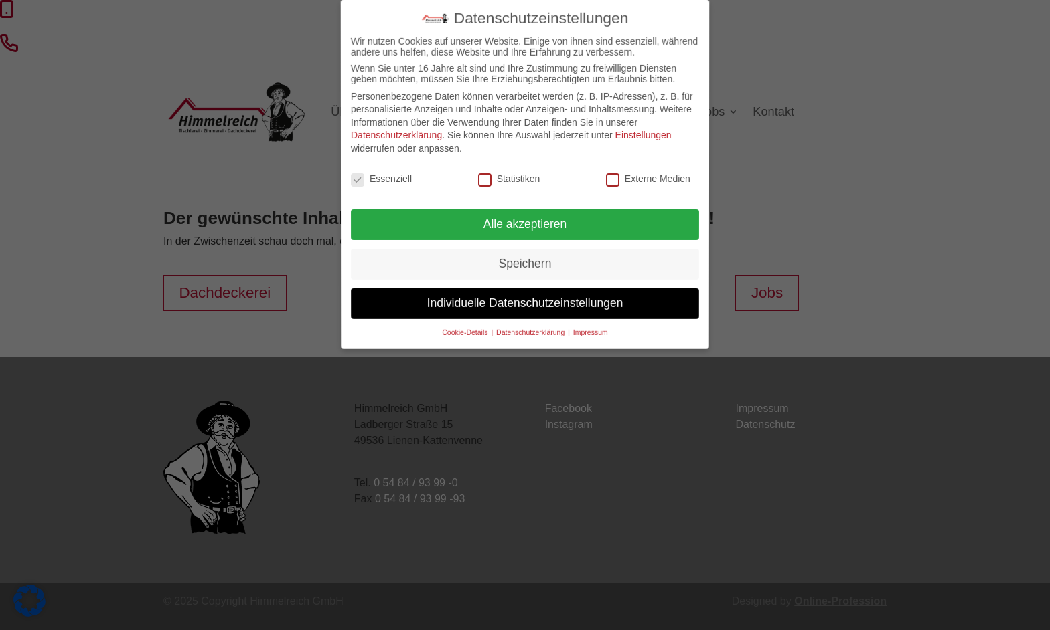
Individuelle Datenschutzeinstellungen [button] (525, 298)
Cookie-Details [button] (469, 324)
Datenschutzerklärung (394, 135)
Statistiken (509, 178)
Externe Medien (647, 178)
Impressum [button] (587, 324)
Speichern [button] (525, 261)
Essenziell (381, 178)
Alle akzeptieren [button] (525, 223)
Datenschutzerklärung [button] (531, 324)
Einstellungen (645, 135)
